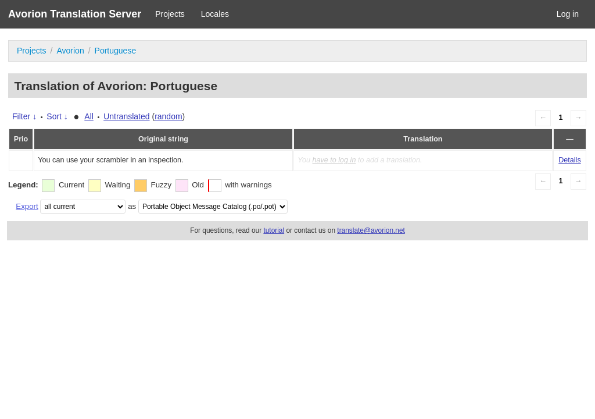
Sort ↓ (57, 116)
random (168, 116)
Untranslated (126, 116)
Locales (215, 14)
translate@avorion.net (371, 230)
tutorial (273, 230)
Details (569, 160)
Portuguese (116, 50)
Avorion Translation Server (74, 14)
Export (27, 206)
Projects (170, 14)
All (89, 116)
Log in (568, 14)
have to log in (334, 160)
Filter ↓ (24, 116)
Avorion (70, 50)
